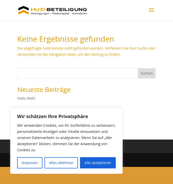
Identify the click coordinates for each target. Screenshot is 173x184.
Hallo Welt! (26, 98)
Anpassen (30, 162)
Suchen (147, 73)
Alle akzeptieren (98, 162)
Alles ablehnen (61, 162)
